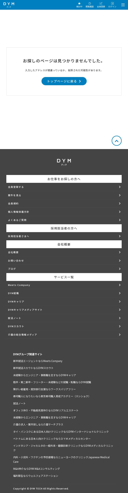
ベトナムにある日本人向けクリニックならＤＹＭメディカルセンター (51, 438)
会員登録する (16, 187)
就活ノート (14, 318)
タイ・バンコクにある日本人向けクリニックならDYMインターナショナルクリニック (61, 431)
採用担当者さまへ (18, 236)
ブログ (12, 268)
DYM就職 (13, 293)
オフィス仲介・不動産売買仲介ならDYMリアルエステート (45, 410)
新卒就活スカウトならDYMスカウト (33, 368)
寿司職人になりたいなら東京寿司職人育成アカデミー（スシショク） (52, 396)
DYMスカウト (16, 326)
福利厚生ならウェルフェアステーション (35, 475)
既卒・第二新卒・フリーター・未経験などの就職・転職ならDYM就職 (52, 382)
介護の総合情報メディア (22, 334)
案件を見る (14, 195)
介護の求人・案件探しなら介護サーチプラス (38, 424)
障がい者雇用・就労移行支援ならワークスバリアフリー (44, 389)
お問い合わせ (16, 260)
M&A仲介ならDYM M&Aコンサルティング (36, 468)
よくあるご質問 (17, 220)
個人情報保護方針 (18, 211)
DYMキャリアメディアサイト (25, 309)
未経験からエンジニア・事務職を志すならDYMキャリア (44, 375)
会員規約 (13, 203)
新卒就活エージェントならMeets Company (37, 361)
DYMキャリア (16, 301)
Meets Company (19, 285)
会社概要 (13, 252)
